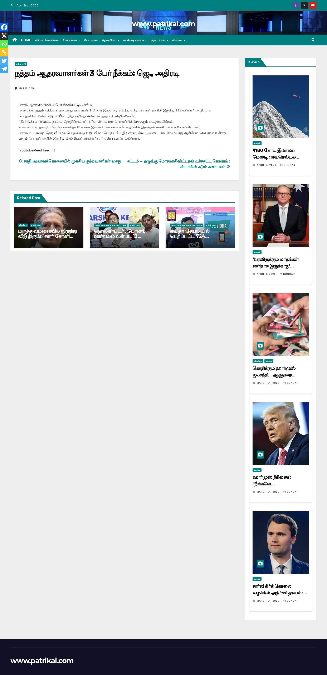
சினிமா (177, 40)
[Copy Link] (4, 52)
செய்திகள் (70, 40)
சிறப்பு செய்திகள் (47, 40)
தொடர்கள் (158, 40)
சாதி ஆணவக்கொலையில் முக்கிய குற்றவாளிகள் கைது (70, 161)
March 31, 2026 (268, 382)
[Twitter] (4, 60)
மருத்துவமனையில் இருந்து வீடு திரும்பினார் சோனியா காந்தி (47, 236)
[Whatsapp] (4, 44)
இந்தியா (23, 225)
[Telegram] (4, 69)
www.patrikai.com (163, 23)
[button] (313, 40)
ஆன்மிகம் (109, 40)
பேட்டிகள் (91, 40)
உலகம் (257, 143)
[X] (4, 35)
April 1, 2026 (267, 273)
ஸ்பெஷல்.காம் (134, 40)
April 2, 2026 (267, 165)
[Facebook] (4, 27)
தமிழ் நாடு (21, 64)
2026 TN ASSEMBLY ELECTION (110, 225)
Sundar (287, 165)
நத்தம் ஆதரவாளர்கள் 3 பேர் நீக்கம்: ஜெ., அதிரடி (97, 73)
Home (26, 40)
